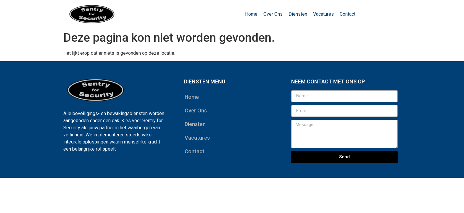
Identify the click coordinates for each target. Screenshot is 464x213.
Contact (347, 14)
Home (251, 14)
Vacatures (323, 14)
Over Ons (273, 14)
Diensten (298, 14)
